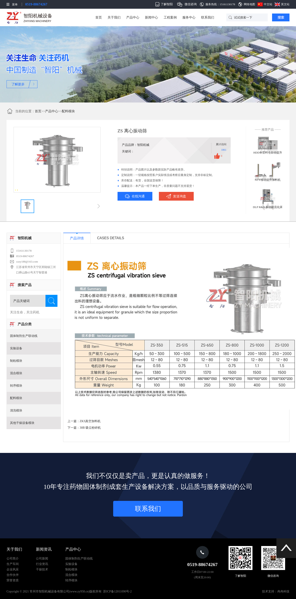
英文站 (285, 4)
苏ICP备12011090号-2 (117, 591)
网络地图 (249, 4)
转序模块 (16, 385)
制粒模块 (16, 360)
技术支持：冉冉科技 (275, 591)
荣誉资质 (13, 580)
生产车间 (13, 564)
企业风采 (13, 569)
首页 (98, 17)
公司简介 (13, 558)
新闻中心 (151, 17)
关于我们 (114, 17)
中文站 (268, 4)
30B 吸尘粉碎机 (90, 427)
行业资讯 (42, 564)
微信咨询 (191, 4)
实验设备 (16, 348)
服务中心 (188, 17)
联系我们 (207, 17)
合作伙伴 (13, 575)
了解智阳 (167, 4)
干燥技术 (42, 569)
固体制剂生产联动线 (23, 336)
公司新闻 (42, 558)
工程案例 (170, 17)
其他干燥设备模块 (22, 423)
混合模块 (16, 373)
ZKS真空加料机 (90, 421)
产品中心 (132, 17)
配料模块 (68, 111)
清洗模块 (16, 410)
